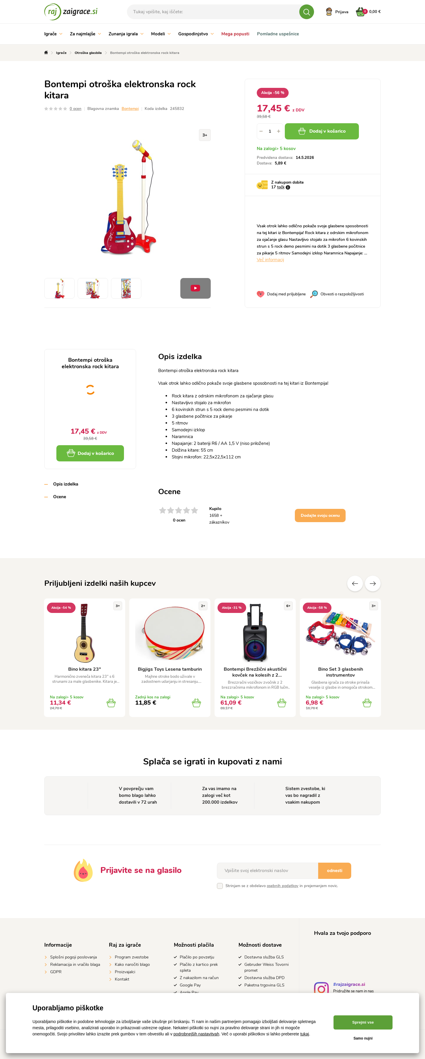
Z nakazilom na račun (199, 978)
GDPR (56, 972)
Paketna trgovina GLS (264, 985)
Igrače (53, 34)
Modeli (161, 34)
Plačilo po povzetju (197, 957)
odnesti (334, 871)
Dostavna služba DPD (264, 978)
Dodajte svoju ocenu (320, 515)
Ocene (59, 497)
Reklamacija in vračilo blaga (75, 964)
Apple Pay (189, 992)
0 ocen (75, 108)
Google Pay (190, 985)
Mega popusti (235, 34)
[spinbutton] (270, 131)
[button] (279, 131)
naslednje (373, 583)
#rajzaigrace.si (349, 985)
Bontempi (130, 108)
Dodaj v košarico (322, 131)
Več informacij (270, 260)
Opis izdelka (65, 484)
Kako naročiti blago (132, 964)
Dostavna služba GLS (264, 957)
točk (281, 187)
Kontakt (122, 979)
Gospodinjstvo (196, 34)
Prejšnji (355, 583)
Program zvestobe (131, 957)
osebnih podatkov (282, 886)
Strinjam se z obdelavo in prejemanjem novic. (281, 886)
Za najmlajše (85, 34)
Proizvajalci (125, 972)
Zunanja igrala (126, 34)
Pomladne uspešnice (278, 34)
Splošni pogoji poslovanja (73, 957)
